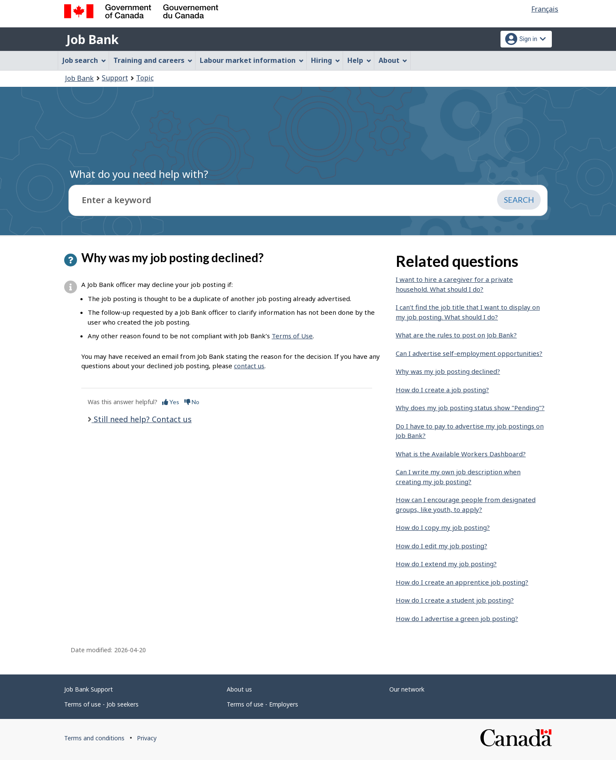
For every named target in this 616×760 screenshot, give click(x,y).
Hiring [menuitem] (325, 60)
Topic (145, 78)
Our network (406, 689)
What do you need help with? (139, 174)
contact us (249, 365)
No (191, 401)
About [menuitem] (393, 60)
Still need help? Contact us (142, 419)
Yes (170, 401)
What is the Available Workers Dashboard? (461, 453)
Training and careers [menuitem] (152, 60)
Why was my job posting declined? (448, 371)
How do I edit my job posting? (441, 545)
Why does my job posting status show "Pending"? (470, 407)
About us (239, 689)
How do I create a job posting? (442, 389)
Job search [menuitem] (84, 60)
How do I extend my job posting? (446, 563)
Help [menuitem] (359, 60)
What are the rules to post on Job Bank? (456, 335)
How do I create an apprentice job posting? (462, 582)
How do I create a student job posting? (455, 600)
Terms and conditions (94, 738)
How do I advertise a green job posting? (457, 618)
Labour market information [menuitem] (252, 60)
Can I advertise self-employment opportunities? (469, 353)
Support (115, 78)
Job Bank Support (88, 689)
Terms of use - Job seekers (101, 704)
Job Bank (92, 39)
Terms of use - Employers (262, 704)
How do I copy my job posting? (443, 527)
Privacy (147, 738)
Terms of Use (292, 335)
